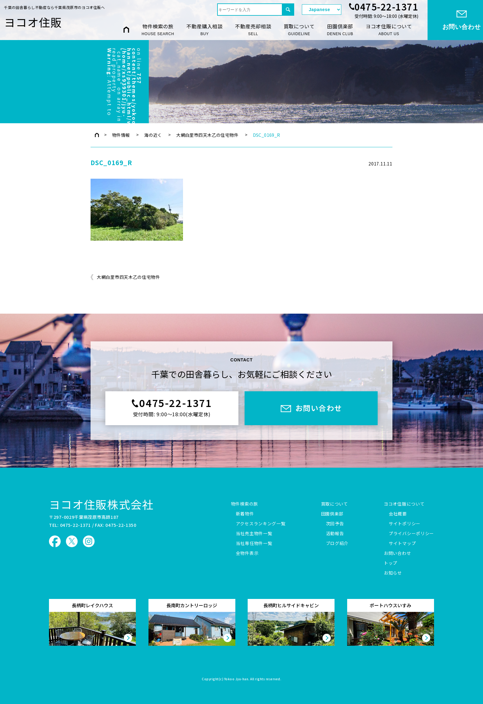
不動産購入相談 (204, 30)
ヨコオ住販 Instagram (89, 541)
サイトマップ (402, 543)
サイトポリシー (404, 523)
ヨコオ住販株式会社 (101, 504)
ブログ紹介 (337, 543)
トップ (390, 563)
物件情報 (121, 135)
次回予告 (335, 523)
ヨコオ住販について (389, 30)
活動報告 (335, 533)
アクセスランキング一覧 (261, 523)
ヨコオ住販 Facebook (55, 541)
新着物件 (245, 513)
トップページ (97, 135)
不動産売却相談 (253, 30)
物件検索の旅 (158, 30)
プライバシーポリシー (411, 533)
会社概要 (398, 513)
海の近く (153, 135)
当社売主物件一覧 (254, 533)
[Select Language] (321, 9)
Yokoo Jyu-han (236, 679)
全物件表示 (247, 553)
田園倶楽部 (340, 30)
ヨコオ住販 (33, 22)
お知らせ (393, 573)
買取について (299, 30)
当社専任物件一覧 (254, 543)
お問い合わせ (397, 553)
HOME (126, 29)
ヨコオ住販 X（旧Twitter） (72, 541)
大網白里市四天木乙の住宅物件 (207, 135)
